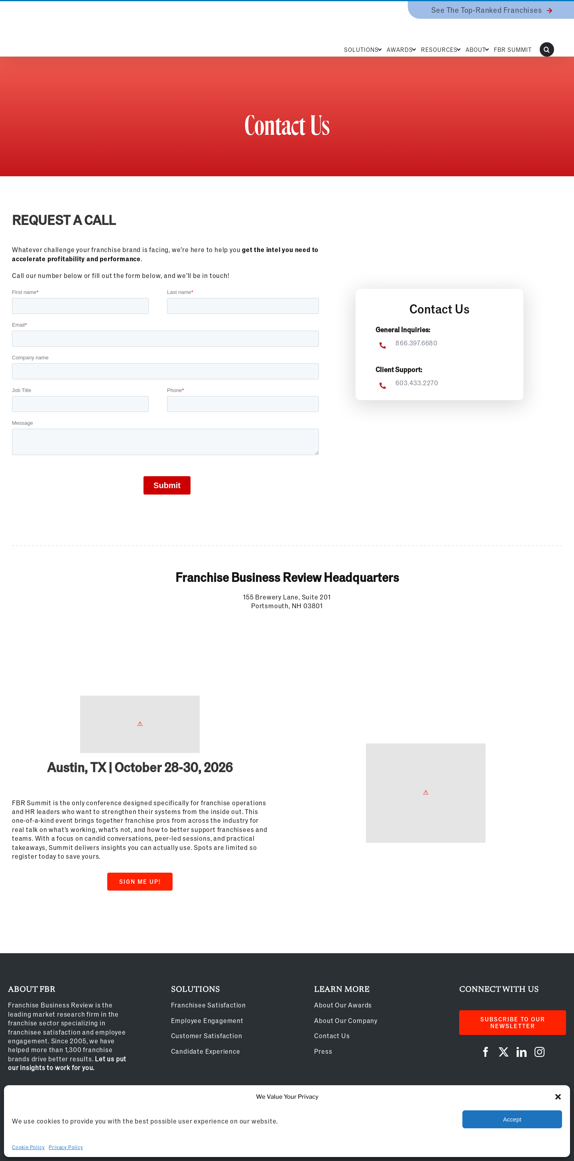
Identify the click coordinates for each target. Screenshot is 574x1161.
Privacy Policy (66, 1147)
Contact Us (332, 1035)
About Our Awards (343, 1005)
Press (323, 1051)
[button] (558, 1097)
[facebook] (486, 1052)
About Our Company (345, 1020)
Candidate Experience (205, 1051)
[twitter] (504, 1052)
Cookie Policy (28, 1147)
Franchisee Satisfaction (208, 1005)
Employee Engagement (207, 1020)
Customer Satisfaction (206, 1035)
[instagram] (540, 1052)
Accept (512, 1119)
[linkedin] (522, 1052)
